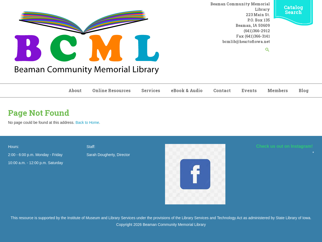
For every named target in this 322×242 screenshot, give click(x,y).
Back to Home (87, 122)
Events (249, 90)
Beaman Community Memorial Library (174, 224)
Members (278, 90)
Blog (304, 90)
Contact (222, 90)
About (75, 90)
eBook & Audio (187, 90)
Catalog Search (293, 9)
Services (150, 90)
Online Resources (111, 90)
